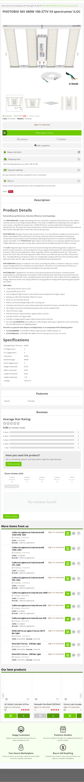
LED (38, 6)
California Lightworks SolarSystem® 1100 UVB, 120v (28, 533)
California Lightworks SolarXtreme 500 (29, 618)
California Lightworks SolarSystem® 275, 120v (28, 563)
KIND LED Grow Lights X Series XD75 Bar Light (28, 632)
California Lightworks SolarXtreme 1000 (29, 592)
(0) (27, 116)
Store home (5, 6)
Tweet (4, 191)
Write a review (34, 116)
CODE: (4, 119)
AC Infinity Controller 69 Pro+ (16, 704)
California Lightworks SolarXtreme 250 (29, 605)
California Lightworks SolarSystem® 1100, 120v (28, 548)
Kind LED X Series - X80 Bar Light (26, 654)
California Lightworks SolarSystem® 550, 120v (28, 578)
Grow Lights (30, 6)
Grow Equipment (18, 6)
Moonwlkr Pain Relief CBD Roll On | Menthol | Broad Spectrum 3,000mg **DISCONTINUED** (47, 704)
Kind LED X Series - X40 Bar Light (26, 643)
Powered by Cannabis (30, 772)
